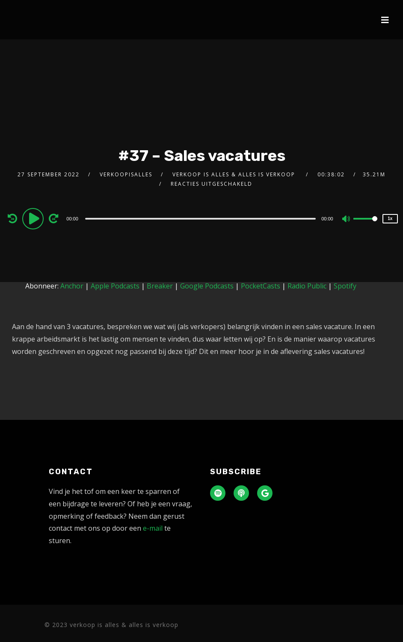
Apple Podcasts (115, 286)
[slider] (200, 219)
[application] (201, 218)
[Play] (34, 218)
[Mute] (346, 219)
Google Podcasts (207, 286)
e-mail (153, 528)
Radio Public (306, 286)
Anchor (71, 286)
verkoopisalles (126, 174)
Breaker (160, 286)
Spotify (345, 286)
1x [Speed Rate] (390, 218)
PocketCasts (260, 286)
